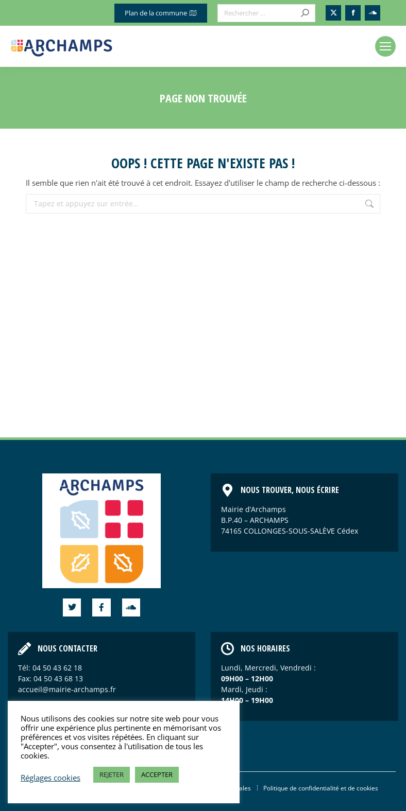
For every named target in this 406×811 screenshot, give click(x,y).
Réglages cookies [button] (50, 777)
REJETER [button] (111, 774)
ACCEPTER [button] (157, 774)
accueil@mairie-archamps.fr (67, 689)
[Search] (266, 13)
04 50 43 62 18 (57, 668)
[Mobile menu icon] (385, 46)
